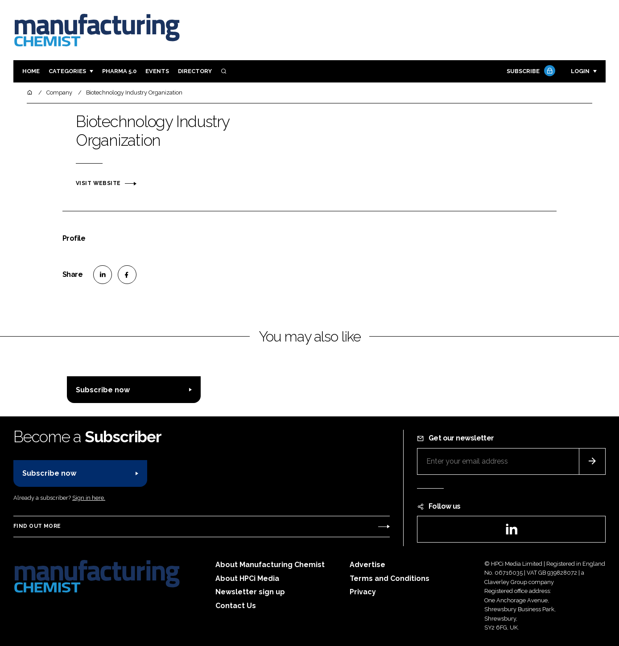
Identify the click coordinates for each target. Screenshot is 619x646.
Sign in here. (88, 497)
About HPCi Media (247, 578)
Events (157, 71)
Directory (195, 71)
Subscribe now (103, 390)
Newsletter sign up (250, 592)
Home (31, 71)
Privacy (363, 592)
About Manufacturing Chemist (270, 564)
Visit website (98, 183)
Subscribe (530, 71)
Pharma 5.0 (119, 71)
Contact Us (235, 605)
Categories (67, 71)
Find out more (37, 526)
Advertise (367, 564)
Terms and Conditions (389, 578)
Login (580, 71)
